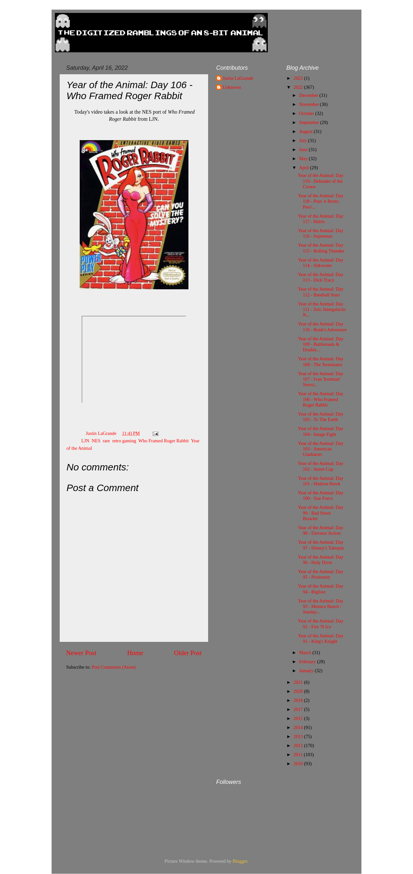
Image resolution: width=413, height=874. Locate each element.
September (309, 122)
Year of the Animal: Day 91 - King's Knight (320, 638)
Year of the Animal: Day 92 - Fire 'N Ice (320, 623)
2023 (299, 78)
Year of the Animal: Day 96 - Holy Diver (320, 559)
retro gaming (124, 440)
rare (106, 440)
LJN (85, 440)
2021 (299, 682)
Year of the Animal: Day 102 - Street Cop (320, 466)
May (304, 158)
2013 (299, 736)
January (307, 670)
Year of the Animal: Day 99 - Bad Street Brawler (320, 513)
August (306, 131)
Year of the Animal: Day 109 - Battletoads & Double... (320, 344)
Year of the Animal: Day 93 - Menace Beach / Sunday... (320, 606)
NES (96, 440)
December (309, 95)
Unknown (232, 87)
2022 (299, 87)
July (303, 140)
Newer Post (81, 652)
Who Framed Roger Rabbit (163, 440)
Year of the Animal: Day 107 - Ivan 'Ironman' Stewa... (320, 379)
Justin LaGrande (238, 78)
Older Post (188, 652)
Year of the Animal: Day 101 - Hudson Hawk (320, 481)
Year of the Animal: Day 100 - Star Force (320, 495)
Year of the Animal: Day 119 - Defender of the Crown (320, 181)
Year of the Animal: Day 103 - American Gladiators (320, 449)
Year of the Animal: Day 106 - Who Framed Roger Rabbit (320, 399)
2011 (299, 754)
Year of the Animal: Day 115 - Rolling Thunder (321, 247)
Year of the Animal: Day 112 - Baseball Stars (320, 291)
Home (135, 652)
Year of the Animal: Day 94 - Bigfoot (320, 588)
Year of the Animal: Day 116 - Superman (320, 233)
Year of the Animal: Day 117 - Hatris (320, 218)
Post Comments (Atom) (114, 667)
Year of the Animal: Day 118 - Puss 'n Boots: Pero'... (320, 201)
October (307, 113)
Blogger (240, 861)
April (304, 167)
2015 (299, 718)
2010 (299, 763)
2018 (299, 700)
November (309, 104)
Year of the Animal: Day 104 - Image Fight (320, 431)
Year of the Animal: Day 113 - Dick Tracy (320, 277)
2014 (299, 727)
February (308, 661)
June (304, 149)
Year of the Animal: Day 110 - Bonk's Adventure (322, 326)
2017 (299, 709)
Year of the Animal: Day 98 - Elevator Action (320, 530)
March (305, 652)
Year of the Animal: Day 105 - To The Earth (320, 416)
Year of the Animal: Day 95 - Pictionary (320, 574)
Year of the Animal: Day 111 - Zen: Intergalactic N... (322, 309)
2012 (299, 745)
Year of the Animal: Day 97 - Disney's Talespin (321, 545)
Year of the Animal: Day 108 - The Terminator (320, 361)
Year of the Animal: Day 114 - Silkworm (320, 262)
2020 (299, 691)
